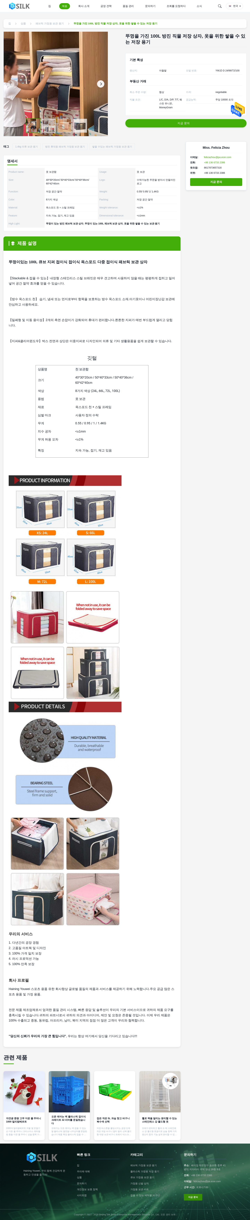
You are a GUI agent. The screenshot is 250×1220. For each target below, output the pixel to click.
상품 (79, 1177)
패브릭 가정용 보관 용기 (143, 1165)
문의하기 (150, 6)
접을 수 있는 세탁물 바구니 (145, 1195)
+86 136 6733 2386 (214, 162)
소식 (199, 6)
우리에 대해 (83, 1171)
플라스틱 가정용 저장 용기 (144, 1171)
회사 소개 (83, 6)
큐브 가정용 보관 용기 (142, 1177)
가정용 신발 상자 (139, 1183)
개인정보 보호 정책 (87, 1189)
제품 (64, 6)
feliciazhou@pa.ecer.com (217, 157)
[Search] (219, 6)
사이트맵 (82, 1195)
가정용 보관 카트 (139, 1189)
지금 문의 (216, 181)
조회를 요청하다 (176, 6)
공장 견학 (106, 6)
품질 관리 (128, 6)
